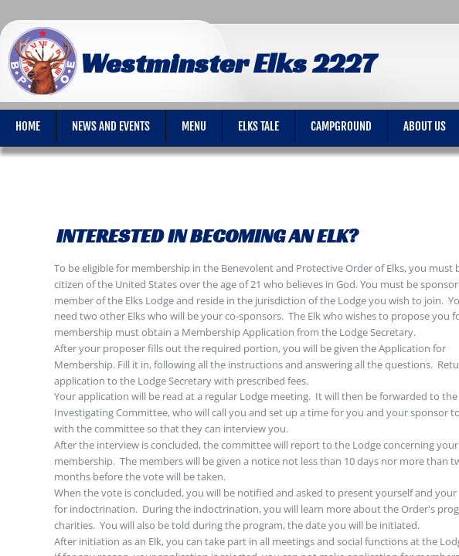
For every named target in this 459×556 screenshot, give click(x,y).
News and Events (111, 126)
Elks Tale (258, 126)
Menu (194, 126)
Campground (341, 126)
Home (27, 126)
